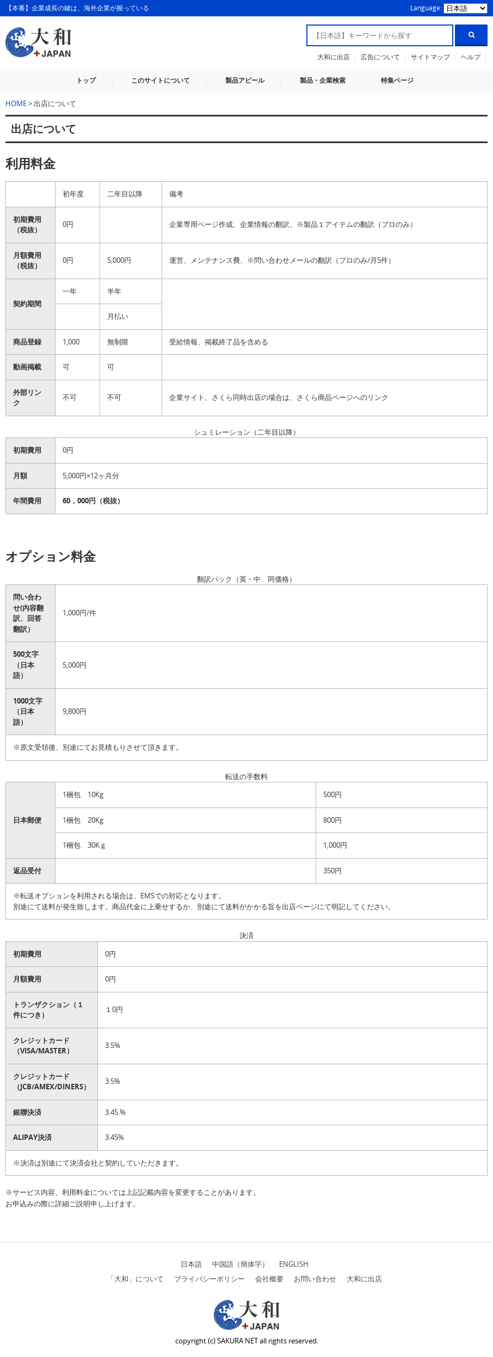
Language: (426, 8)
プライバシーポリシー (209, 1279)
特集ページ (397, 80)
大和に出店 (333, 56)
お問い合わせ (315, 1279)
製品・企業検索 (323, 80)
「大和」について (135, 1279)
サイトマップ (430, 56)
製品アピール (244, 80)
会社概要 (269, 1279)
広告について (380, 56)
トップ (86, 80)
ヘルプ (470, 56)
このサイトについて (160, 80)
